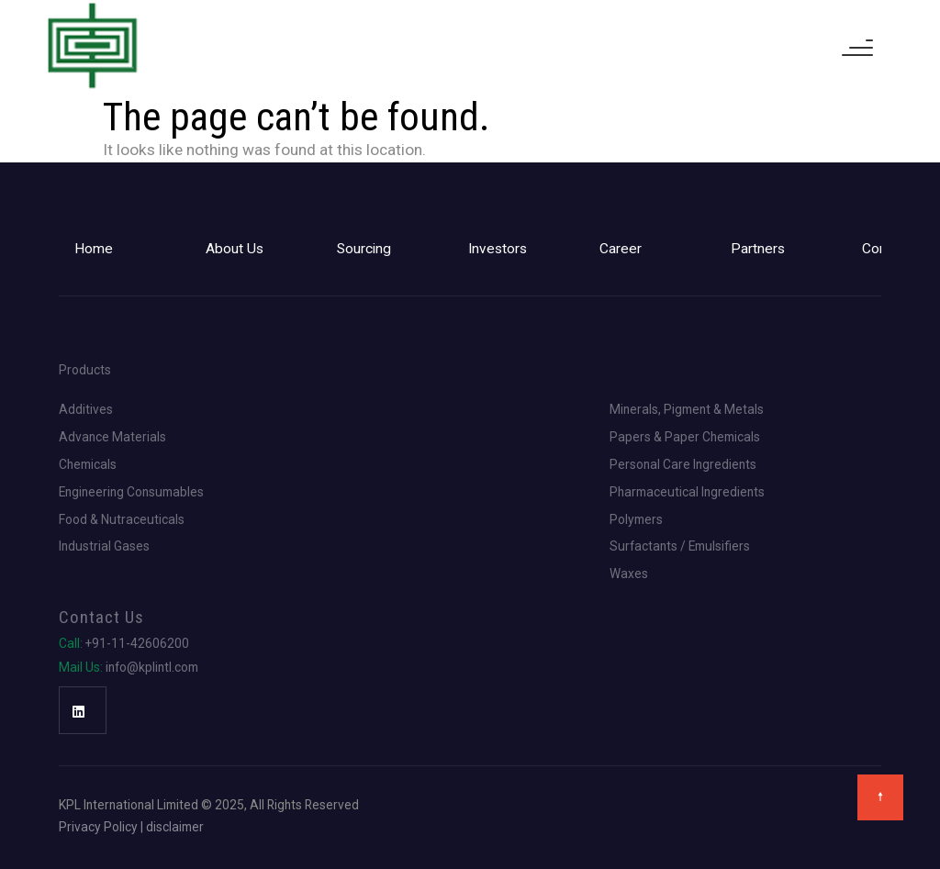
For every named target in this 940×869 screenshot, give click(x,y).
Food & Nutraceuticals (122, 520)
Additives (86, 410)
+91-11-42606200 (124, 644)
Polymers (636, 520)
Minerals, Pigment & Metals (687, 410)
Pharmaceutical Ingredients (687, 492)
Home (93, 248)
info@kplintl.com (128, 668)
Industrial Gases (104, 546)
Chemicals (88, 465)
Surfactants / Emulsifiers (680, 546)
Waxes (629, 574)
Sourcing (364, 248)
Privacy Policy (98, 826)
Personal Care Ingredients (683, 465)
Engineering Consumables (131, 492)
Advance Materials (112, 437)
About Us (234, 248)
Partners (758, 248)
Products (85, 370)
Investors (497, 248)
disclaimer (175, 826)
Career (620, 248)
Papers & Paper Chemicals (685, 437)
